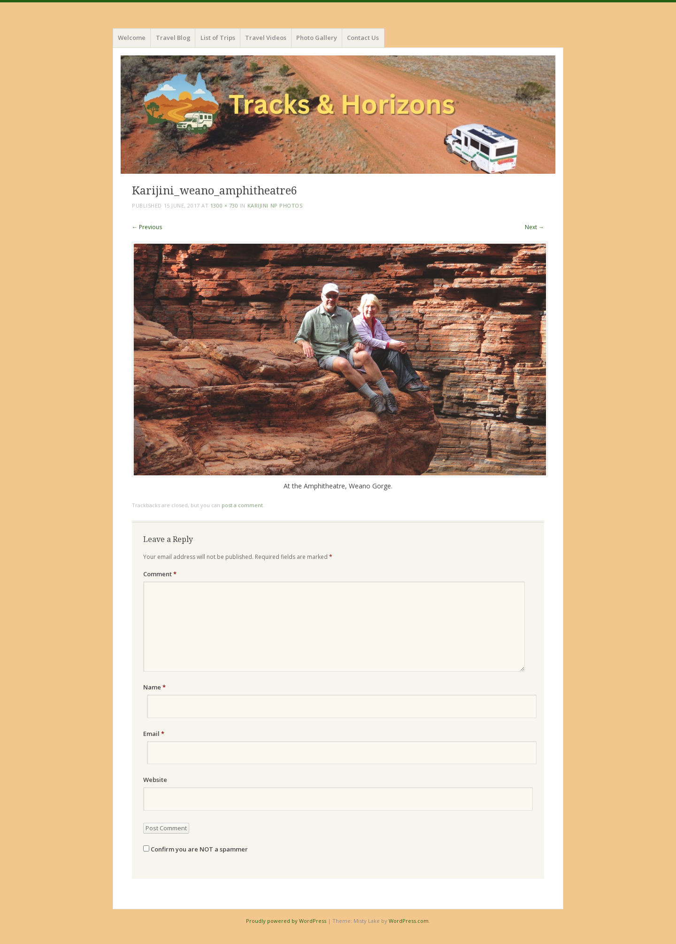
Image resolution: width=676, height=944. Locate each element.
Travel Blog (173, 37)
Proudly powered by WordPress (286, 920)
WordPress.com (409, 920)
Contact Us (363, 37)
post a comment (242, 505)
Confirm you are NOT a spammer (195, 849)
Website (155, 779)
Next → (534, 227)
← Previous (147, 227)
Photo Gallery (316, 37)
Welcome (132, 37)
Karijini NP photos (275, 205)
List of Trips (217, 37)
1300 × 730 (224, 205)
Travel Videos (265, 37)
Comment (160, 574)
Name (154, 687)
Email (153, 733)
